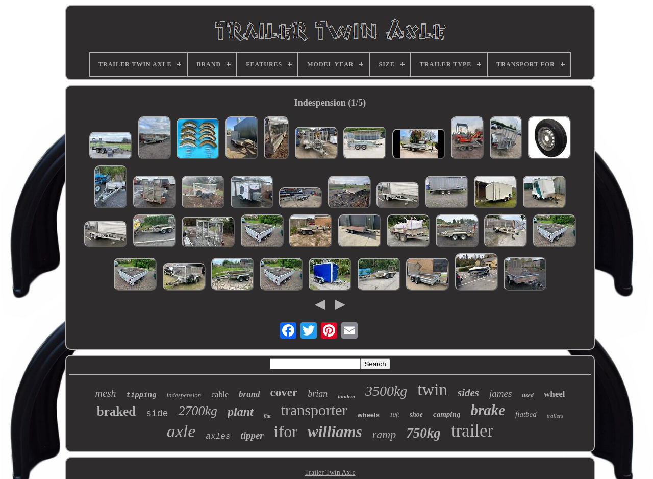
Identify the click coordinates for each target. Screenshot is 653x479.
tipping (142, 395)
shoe (416, 414)
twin (432, 389)
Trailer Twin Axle (330, 472)
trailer (472, 431)
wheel (554, 394)
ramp (384, 434)
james (500, 393)
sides (468, 393)
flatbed (526, 414)
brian (318, 394)
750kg (423, 433)
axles (218, 436)
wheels (369, 415)
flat (267, 416)
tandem (346, 396)
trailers (555, 416)
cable (220, 394)
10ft (394, 414)
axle (181, 431)
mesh (105, 393)
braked (116, 411)
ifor (285, 431)
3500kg (386, 391)
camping (446, 414)
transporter (314, 409)
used (528, 395)
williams (335, 432)
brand (249, 394)
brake (487, 410)
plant (241, 411)
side (157, 414)
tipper (251, 435)
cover (284, 392)
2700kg (197, 410)
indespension (183, 395)
